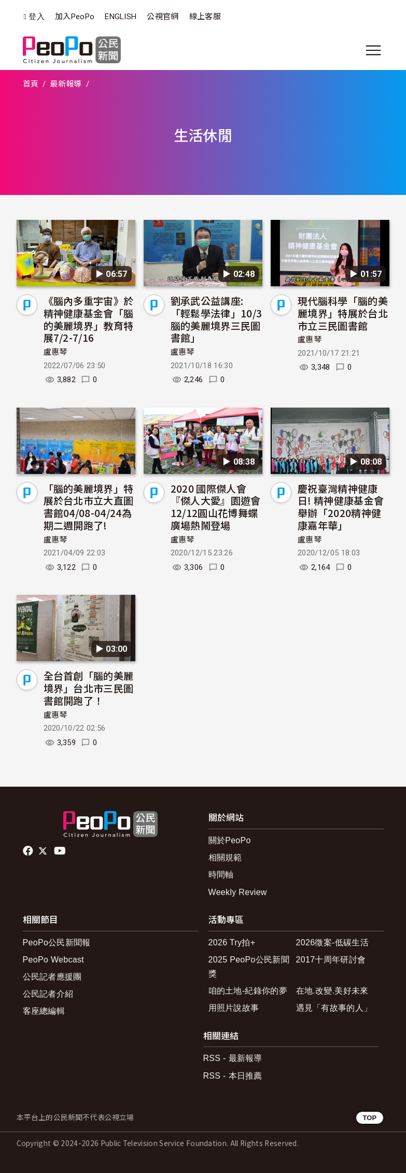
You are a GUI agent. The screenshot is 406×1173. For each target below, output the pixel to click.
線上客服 (205, 16)
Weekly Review (237, 892)
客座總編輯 (44, 1011)
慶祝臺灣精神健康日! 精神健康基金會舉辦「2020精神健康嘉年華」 (341, 506)
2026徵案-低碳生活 (332, 942)
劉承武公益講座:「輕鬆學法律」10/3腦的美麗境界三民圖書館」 (216, 319)
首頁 (31, 84)
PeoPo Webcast (54, 959)
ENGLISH (120, 16)
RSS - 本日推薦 (232, 1075)
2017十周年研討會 (331, 959)
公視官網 (162, 16)
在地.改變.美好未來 (332, 990)
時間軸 (221, 874)
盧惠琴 (55, 352)
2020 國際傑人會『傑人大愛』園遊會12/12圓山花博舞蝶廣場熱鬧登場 (216, 506)
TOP (369, 1118)
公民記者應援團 (52, 976)
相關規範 (225, 857)
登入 (37, 17)
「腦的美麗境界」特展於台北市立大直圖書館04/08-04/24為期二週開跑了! (89, 506)
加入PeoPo (74, 16)
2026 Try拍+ (232, 942)
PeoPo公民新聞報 (57, 942)
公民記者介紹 (48, 993)
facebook (29, 851)
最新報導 (65, 84)
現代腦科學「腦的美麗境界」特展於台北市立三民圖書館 (343, 313)
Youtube (60, 851)
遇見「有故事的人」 (334, 1007)
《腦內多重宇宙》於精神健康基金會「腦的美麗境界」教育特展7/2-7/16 (89, 319)
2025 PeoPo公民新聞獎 (249, 966)
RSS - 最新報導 (232, 1058)
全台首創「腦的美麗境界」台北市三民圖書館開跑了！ (89, 687)
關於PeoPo (229, 840)
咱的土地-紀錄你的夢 (248, 990)
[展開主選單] (373, 50)
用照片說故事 (233, 1007)
